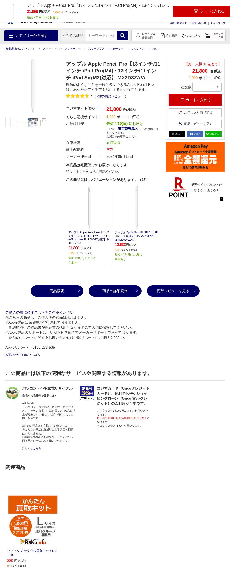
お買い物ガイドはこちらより (22, 354)
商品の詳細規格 (115, 291)
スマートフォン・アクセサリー (62, 48)
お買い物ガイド (178, 23)
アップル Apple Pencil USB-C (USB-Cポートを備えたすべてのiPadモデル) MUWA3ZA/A (136, 236)
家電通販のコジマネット (20, 48)
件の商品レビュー (110, 96)
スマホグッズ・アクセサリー (105, 48)
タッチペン (138, 48)
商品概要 (57, 291)
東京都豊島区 (128, 129)
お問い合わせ (198, 23)
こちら (133, 136)
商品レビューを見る (173, 291)
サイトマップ (218, 23)
